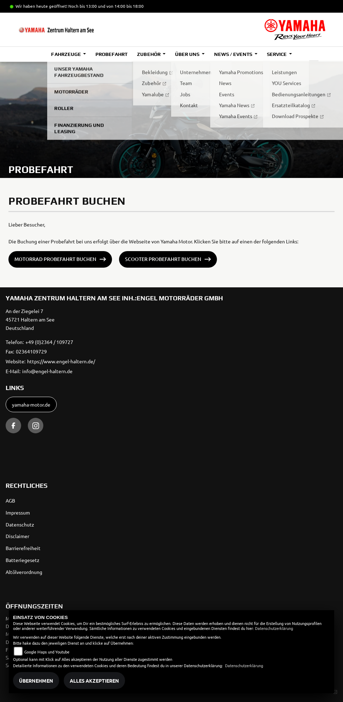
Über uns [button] (187, 54)
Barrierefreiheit (23, 548)
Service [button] (277, 54)
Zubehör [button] (149, 54)
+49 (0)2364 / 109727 (49, 342)
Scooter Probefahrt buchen (163, 259)
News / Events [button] (233, 54)
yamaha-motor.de (31, 404)
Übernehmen (36, 680)
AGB (10, 500)
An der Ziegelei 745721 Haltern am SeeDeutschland (30, 319)
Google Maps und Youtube (46, 652)
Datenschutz (20, 524)
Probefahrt (111, 54)
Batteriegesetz (22, 560)
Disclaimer (17, 536)
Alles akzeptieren (94, 680)
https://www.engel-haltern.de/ (61, 361)
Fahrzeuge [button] (66, 54)
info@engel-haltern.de (47, 371)
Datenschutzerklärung (274, 628)
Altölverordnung (24, 572)
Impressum (18, 512)
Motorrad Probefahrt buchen (55, 259)
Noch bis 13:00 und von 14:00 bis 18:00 (106, 6)
